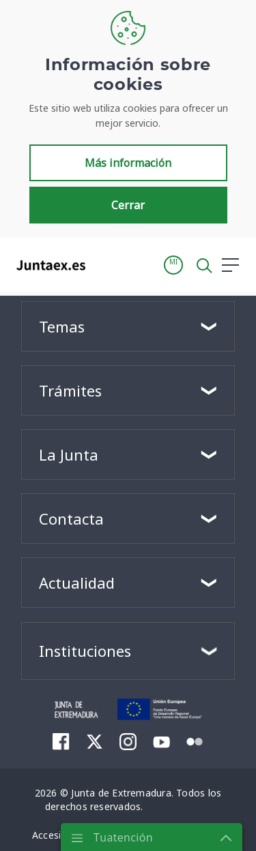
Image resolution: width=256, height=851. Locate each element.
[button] (173, 265)
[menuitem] (61, 741)
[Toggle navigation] (104, 264)
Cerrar (128, 205)
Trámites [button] (70, 390)
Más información (128, 162)
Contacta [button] (71, 518)
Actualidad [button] (77, 582)
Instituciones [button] (85, 650)
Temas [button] (62, 326)
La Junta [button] (68, 454)
